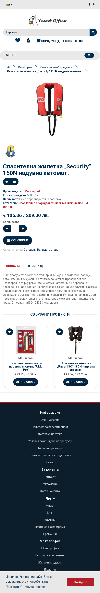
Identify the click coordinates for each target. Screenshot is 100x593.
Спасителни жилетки (67, 203)
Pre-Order (17, 240)
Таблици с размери (50, 448)
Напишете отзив (47, 249)
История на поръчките (50, 555)
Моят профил (50, 548)
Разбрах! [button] (80, 582)
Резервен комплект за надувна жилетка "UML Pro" (26, 366)
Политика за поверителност (50, 427)
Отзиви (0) (36, 266)
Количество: (11, 222)
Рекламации (50, 484)
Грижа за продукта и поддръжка (50, 455)
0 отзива (29, 249)
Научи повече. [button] (35, 586)
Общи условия (50, 419)
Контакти (50, 476)
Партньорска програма (50, 526)
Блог (50, 512)
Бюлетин (50, 569)
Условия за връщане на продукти (50, 441)
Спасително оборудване (56, 67)
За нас (50, 462)
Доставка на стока (50, 434)
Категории (25, 67)
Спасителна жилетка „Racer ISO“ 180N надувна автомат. (76, 366)
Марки (50, 505)
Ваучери (50, 519)
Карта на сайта (50, 491)
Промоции (50, 534)
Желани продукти (50, 562)
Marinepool (32, 191)
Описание (13, 266)
